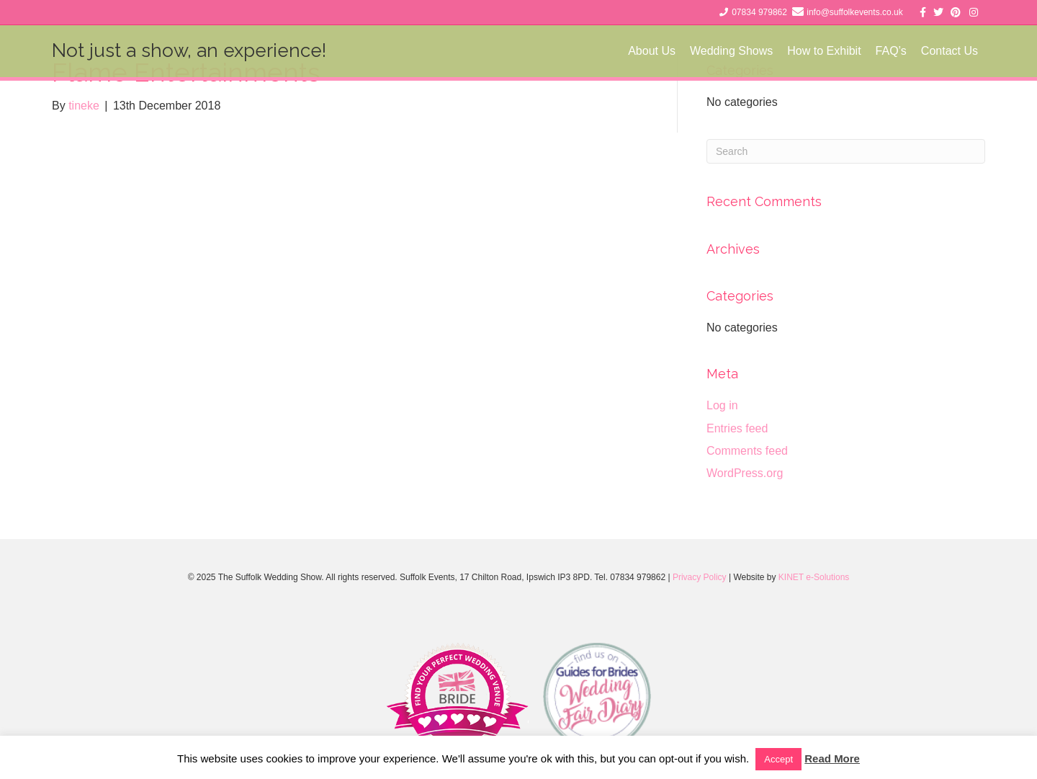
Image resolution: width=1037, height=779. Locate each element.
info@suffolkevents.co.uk (854, 12)
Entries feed (737, 428)
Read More (832, 758)
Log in (722, 405)
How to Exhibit (824, 51)
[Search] (845, 151)
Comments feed (747, 451)
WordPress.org (744, 473)
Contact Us (949, 51)
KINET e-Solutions (814, 577)
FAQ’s (891, 51)
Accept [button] (778, 759)
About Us (651, 51)
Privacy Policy (700, 577)
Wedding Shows (731, 51)
